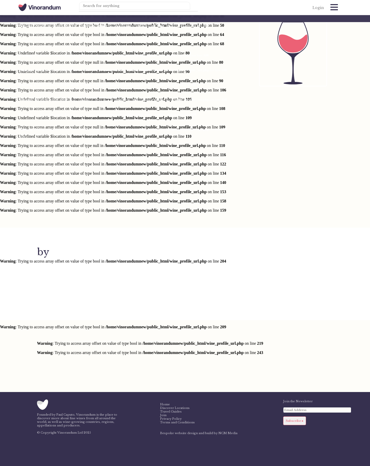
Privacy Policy (171, 419)
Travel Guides (171, 411)
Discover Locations (175, 408)
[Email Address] (317, 410)
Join (163, 415)
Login (318, 7)
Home (165, 404)
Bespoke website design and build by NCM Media (198, 433)
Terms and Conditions (177, 422)
